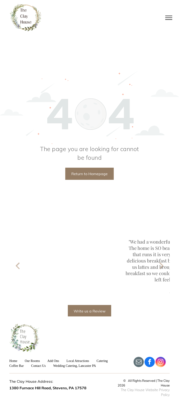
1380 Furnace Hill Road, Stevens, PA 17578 (47, 388)
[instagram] (160, 362)
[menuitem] (17, 360)
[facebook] (150, 362)
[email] (139, 362)
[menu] (169, 18)
